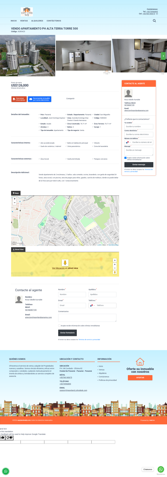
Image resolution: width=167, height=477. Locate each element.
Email (61, 300)
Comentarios (63, 311)
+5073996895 (152, 12)
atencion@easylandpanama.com (38, 317)
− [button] (14, 203)
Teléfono (92, 300)
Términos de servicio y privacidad (89, 339)
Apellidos (93, 289)
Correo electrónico (131, 130)
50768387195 (31, 310)
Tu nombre (128, 123)
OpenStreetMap (113, 245)
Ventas (24, 21)
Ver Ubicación (58, 268)
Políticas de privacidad (108, 380)
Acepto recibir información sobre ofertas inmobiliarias (80, 326)
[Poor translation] (9, 438)
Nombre (62, 289)
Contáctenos (54, 21)
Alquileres (37, 21)
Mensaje (127, 146)
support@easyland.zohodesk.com (73, 390)
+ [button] (14, 199)
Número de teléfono (131, 138)
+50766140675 (149, 14)
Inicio (14, 21)
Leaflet (99, 245)
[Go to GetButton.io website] (161, 474)
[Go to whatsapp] (161, 469)
